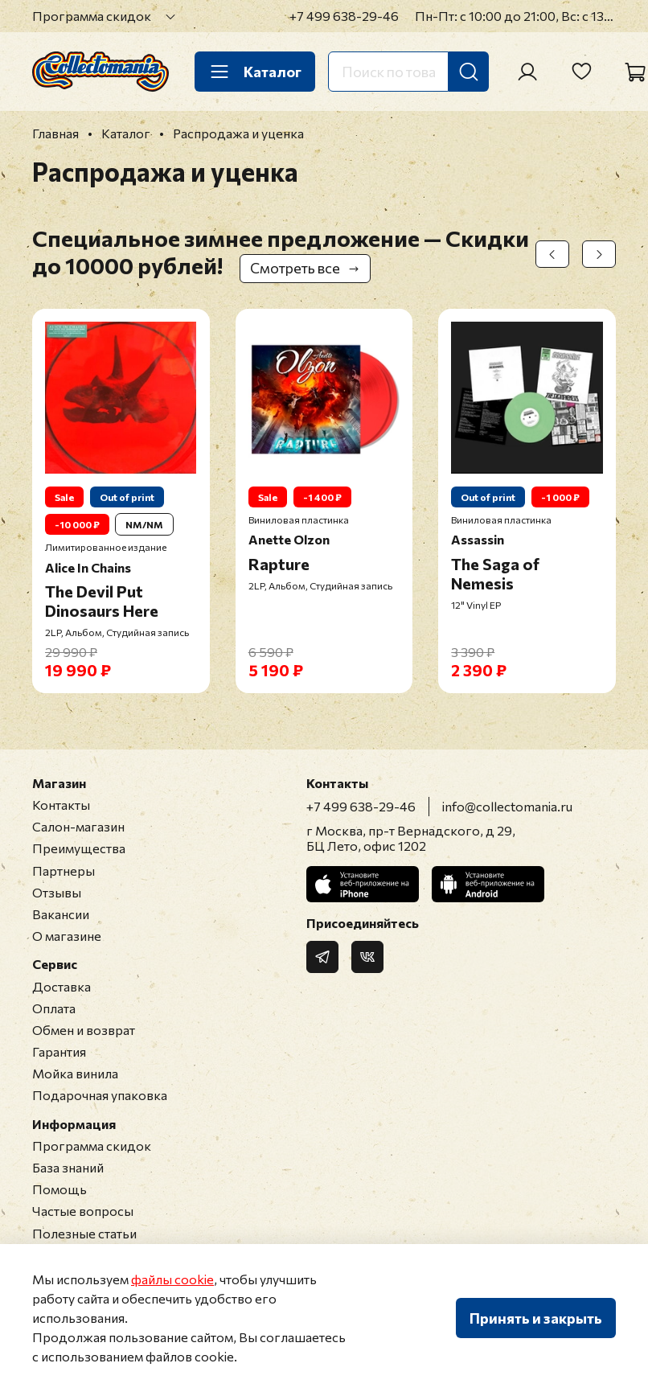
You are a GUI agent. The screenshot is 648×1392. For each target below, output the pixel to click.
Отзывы (56, 892)
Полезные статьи (84, 1233)
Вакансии (60, 914)
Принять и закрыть (536, 1318)
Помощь (59, 1189)
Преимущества (78, 848)
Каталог (254, 71)
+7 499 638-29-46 (344, 15)
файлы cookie (172, 1279)
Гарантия (59, 1051)
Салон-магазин (78, 826)
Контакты (61, 804)
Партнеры (63, 870)
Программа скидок (91, 15)
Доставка (61, 986)
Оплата (54, 1008)
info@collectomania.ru (507, 806)
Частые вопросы (82, 1210)
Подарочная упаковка (99, 1095)
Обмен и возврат (83, 1029)
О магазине (66, 935)
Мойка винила (75, 1073)
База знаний (68, 1167)
